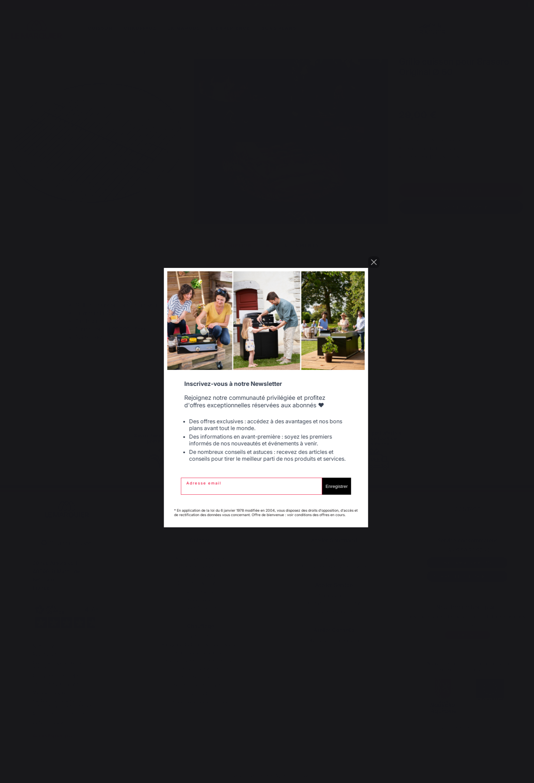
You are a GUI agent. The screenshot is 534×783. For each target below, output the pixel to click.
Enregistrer (337, 486)
